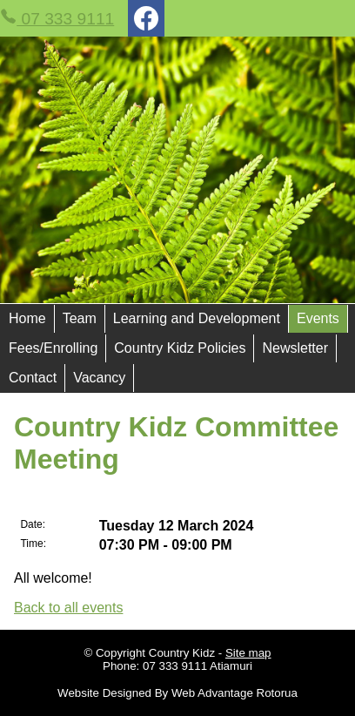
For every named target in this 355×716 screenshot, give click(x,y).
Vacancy (99, 377)
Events (318, 318)
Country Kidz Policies (179, 348)
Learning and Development (196, 318)
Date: (32, 524)
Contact (33, 377)
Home (27, 318)
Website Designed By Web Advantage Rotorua (177, 692)
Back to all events (68, 607)
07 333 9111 (57, 18)
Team (80, 318)
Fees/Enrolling (53, 348)
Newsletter (295, 348)
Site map (248, 652)
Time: (33, 543)
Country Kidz (182, 652)
